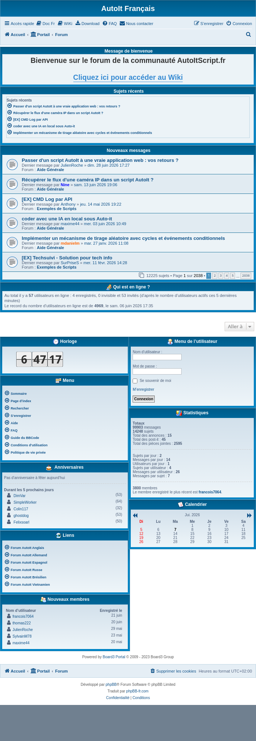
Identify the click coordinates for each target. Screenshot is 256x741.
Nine (65, 184)
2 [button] (214, 275)
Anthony (68, 204)
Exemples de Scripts (57, 208)
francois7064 (23, 616)
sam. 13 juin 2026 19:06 (95, 184)
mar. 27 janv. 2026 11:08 (106, 243)
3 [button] (221, 275)
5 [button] (233, 275)
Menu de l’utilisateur (192, 342)
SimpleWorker (25, 502)
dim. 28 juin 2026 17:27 (109, 165)
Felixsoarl (21, 522)
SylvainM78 (22, 636)
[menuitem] (45, 23)
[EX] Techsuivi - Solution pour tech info (67, 257)
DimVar (20, 496)
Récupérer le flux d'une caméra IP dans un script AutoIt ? (88, 179)
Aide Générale (50, 169)
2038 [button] (246, 275)
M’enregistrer (143, 389)
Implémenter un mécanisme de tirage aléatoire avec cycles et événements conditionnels (123, 238)
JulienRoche (72, 165)
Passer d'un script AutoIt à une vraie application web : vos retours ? (100, 160)
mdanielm (70, 243)
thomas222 (22, 623)
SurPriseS (70, 262)
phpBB (111, 684)
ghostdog (21, 516)
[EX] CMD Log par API (47, 199)
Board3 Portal (114, 657)
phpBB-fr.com (137, 691)
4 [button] (227, 275)
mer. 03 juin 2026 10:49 (105, 223)
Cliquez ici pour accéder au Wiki (128, 77)
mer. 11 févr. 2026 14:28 (105, 262)
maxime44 (70, 223)
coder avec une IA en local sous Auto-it (67, 218)
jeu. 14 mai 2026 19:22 (100, 204)
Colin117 (21, 509)
